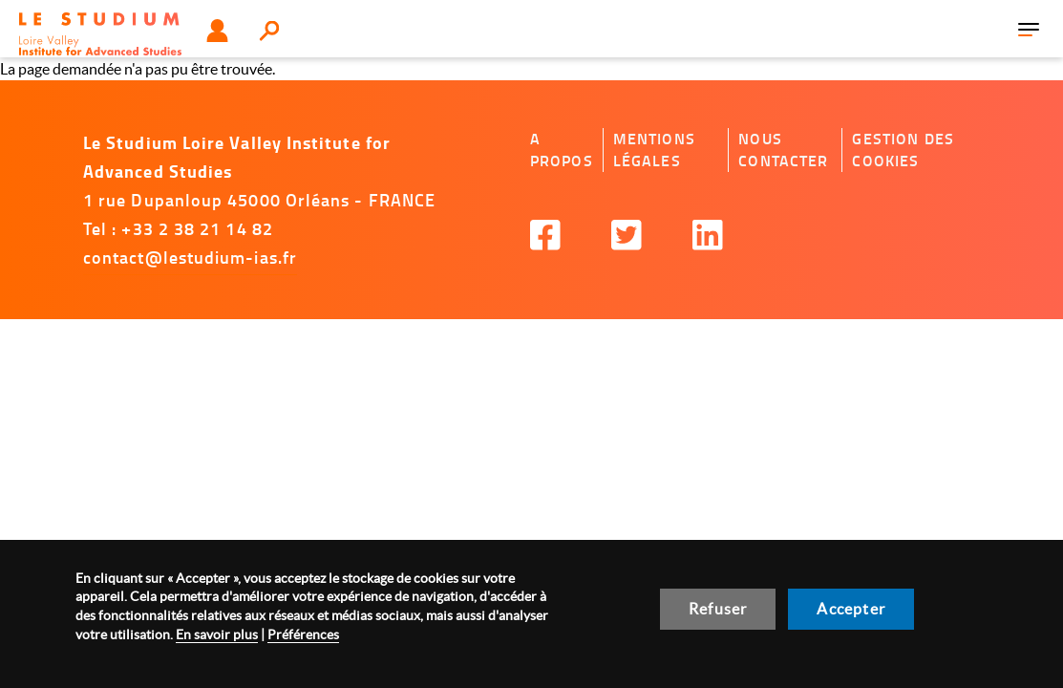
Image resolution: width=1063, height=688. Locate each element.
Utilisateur (217, 31)
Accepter (851, 608)
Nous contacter (783, 149)
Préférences (303, 634)
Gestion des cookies (903, 149)
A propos (561, 149)
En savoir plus (217, 634)
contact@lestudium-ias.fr (190, 257)
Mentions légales (654, 149)
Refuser (718, 608)
